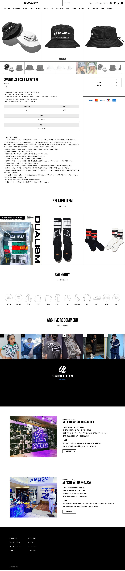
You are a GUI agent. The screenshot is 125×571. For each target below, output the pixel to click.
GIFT (102, 9)
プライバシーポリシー (15, 547)
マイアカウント (32, 547)
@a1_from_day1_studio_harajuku (79, 437)
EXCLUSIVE (16, 9)
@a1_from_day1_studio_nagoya (78, 498)
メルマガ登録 (31, 551)
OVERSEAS (110, 9)
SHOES (74, 9)
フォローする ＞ (62, 380)
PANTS (46, 9)
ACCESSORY (59, 9)
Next (120, 36)
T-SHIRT (38, 9)
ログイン (106, 3)
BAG (67, 9)
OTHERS (81, 9)
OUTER (25, 9)
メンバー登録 (99, 3)
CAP (52, 9)
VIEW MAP (69, 452)
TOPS (31, 9)
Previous (5, 36)
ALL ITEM (7, 9)
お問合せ (12, 551)
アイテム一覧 (13, 539)
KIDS (88, 9)
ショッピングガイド (15, 543)
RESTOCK (95, 9)
